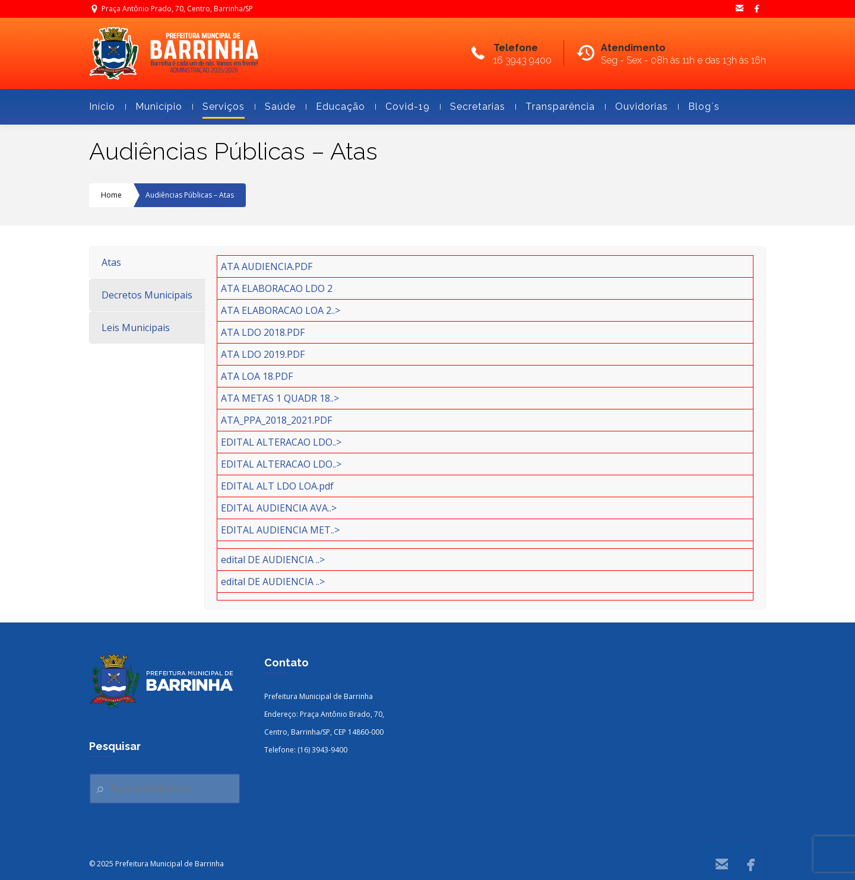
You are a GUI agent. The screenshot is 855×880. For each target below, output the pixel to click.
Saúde (275, 106)
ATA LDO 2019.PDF (263, 354)
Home (111, 195)
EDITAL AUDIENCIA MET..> (280, 529)
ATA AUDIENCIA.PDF (266, 266)
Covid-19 (402, 106)
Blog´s (699, 106)
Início (102, 106)
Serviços (218, 106)
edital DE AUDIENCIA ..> (273, 559)
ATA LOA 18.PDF (257, 376)
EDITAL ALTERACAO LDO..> (281, 442)
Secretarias (472, 106)
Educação (335, 106)
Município (153, 106)
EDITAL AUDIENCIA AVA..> (279, 507)
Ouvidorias (636, 106)
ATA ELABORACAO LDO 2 (276, 288)
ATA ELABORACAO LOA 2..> (280, 310)
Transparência (555, 106)
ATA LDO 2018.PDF (263, 332)
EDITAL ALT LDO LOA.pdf (277, 486)
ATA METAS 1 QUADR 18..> (280, 398)
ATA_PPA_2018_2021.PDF (276, 420)
